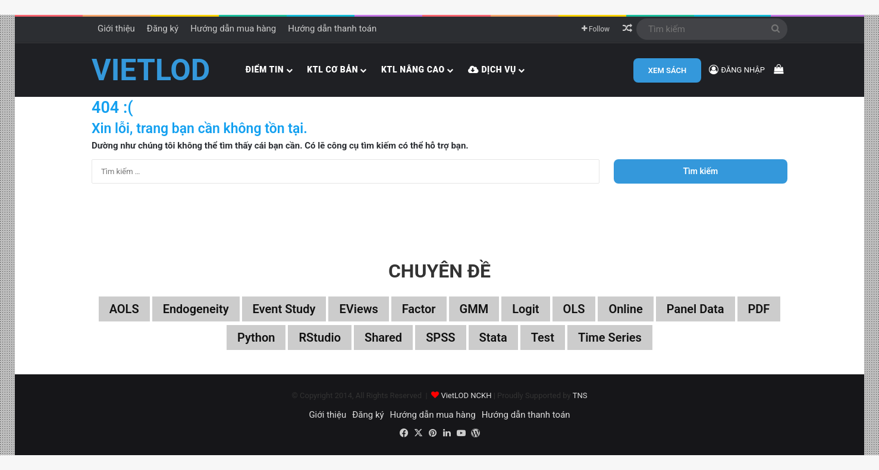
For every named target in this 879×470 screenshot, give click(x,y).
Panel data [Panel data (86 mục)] (695, 309)
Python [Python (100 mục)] (256, 337)
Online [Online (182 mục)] (625, 309)
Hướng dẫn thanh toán (332, 28)
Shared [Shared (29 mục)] (383, 337)
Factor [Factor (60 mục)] (419, 309)
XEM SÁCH (667, 70)
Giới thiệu (116, 28)
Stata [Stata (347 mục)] (493, 337)
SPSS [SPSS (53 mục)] (440, 337)
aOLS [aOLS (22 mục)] (124, 309)
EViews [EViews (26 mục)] (358, 309)
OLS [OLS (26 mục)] (574, 309)
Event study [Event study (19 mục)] (284, 309)
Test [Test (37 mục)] (542, 337)
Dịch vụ (492, 69)
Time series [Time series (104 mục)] (610, 337)
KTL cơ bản (332, 69)
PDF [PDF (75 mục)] (759, 309)
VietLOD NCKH (466, 395)
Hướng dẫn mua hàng (233, 28)
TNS (580, 395)
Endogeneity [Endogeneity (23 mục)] (196, 309)
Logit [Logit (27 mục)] (525, 309)
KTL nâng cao (413, 69)
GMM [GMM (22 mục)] (474, 309)
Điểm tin (265, 69)
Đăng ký (162, 28)
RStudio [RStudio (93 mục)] (320, 337)
